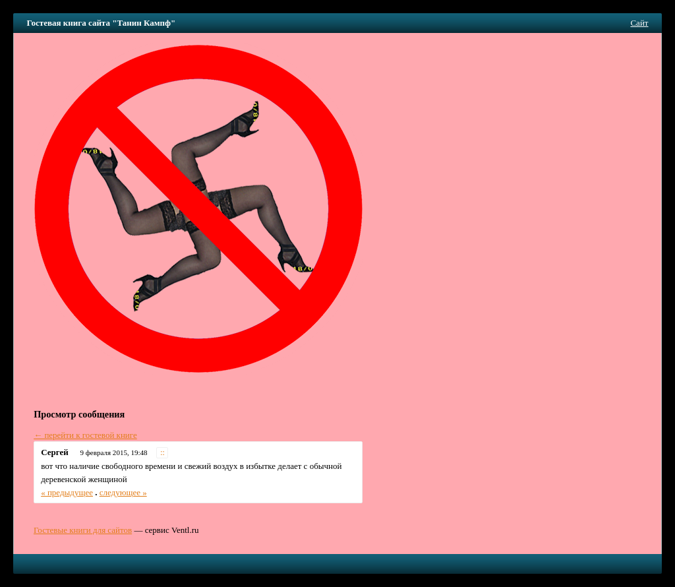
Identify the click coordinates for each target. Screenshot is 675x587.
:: (162, 452)
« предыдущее (67, 492)
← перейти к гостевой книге (85, 435)
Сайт (639, 23)
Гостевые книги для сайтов (83, 530)
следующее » (123, 492)
